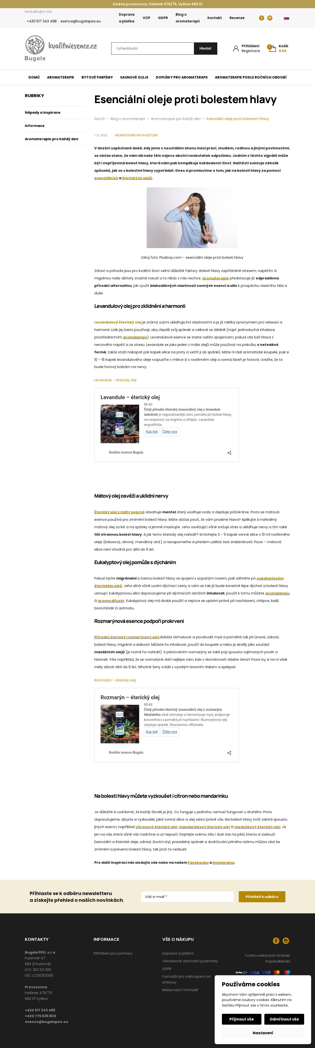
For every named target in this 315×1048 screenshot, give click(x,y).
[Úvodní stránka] (61, 48)
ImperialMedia (278, 961)
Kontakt (214, 17)
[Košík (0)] (279, 48)
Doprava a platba (127, 18)
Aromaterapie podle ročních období (251, 77)
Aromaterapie (60, 77)
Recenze (237, 17)
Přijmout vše (242, 1019)
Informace (35, 125)
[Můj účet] (246, 48)
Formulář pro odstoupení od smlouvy (186, 979)
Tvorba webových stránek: (267, 955)
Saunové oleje (134, 77)
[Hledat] (205, 48)
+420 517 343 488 (42, 21)
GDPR (163, 17)
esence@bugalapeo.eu (81, 21)
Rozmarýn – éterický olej (115, 680)
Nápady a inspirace (43, 112)
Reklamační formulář (180, 990)
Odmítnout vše (284, 1019)
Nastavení (263, 1032)
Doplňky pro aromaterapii (181, 77)
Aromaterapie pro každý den (51, 139)
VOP (146, 17)
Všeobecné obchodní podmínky (190, 961)
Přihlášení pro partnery (113, 953)
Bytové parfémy (97, 77)
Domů (34, 77)
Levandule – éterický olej (115, 380)
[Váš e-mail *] (187, 896)
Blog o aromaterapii (188, 18)
